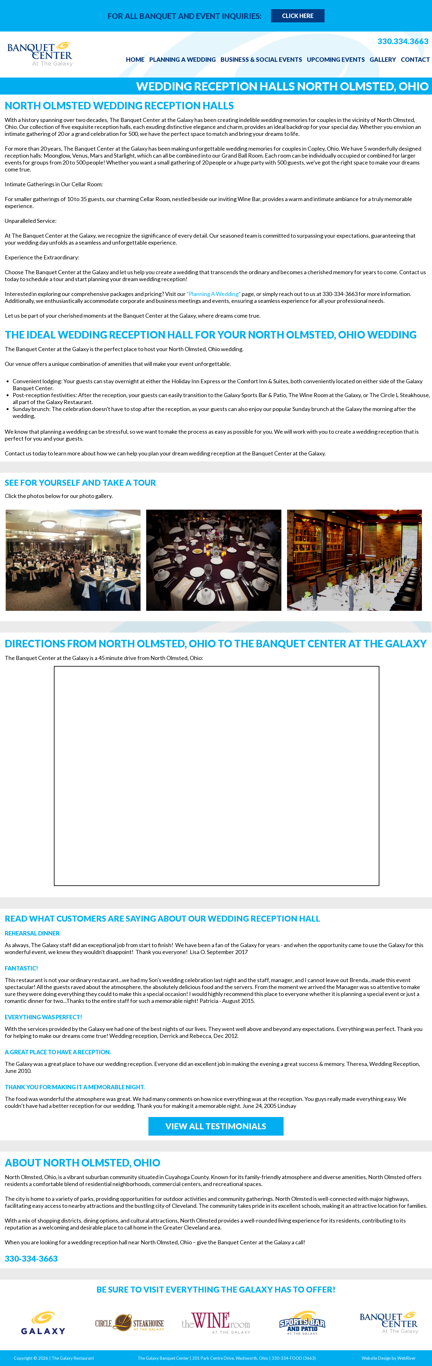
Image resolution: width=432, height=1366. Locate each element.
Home (135, 59)
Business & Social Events (261, 59)
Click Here (298, 15)
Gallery (383, 59)
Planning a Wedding (182, 59)
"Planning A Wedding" (214, 293)
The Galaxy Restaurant (73, 1358)
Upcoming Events (336, 59)
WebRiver (406, 1358)
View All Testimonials (215, 1126)
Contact (415, 59)
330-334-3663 (31, 1258)
